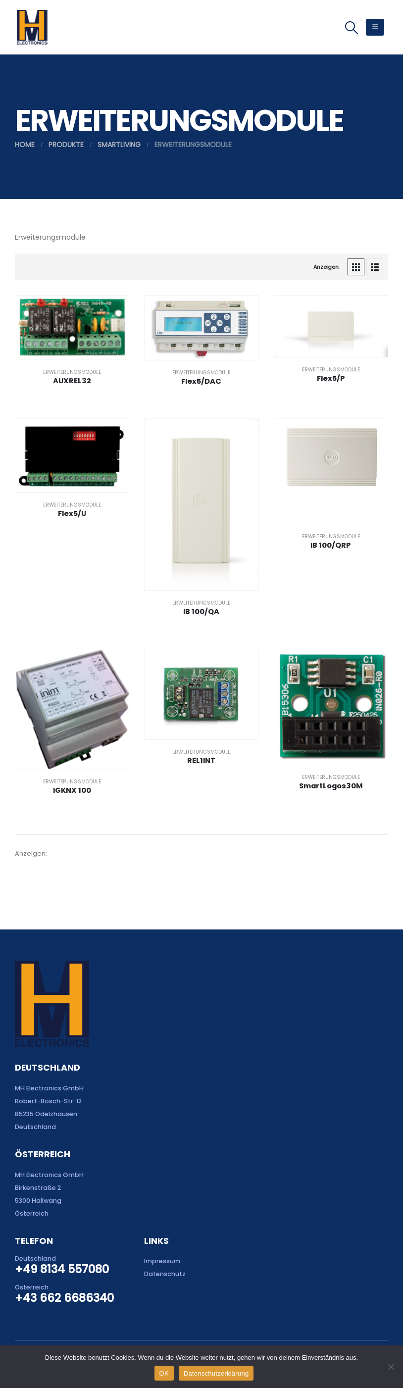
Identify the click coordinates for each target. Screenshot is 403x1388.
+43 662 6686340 (64, 1298)
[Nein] (391, 1367)
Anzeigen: (326, 267)
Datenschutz (165, 1274)
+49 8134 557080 (62, 1269)
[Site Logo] (32, 27)
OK (164, 1373)
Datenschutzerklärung (216, 1373)
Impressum (162, 1261)
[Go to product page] (72, 328)
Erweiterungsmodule (72, 372)
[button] (351, 27)
